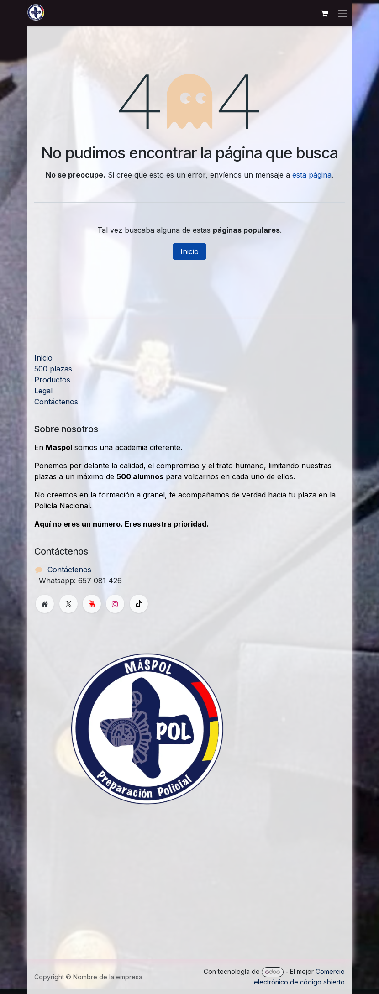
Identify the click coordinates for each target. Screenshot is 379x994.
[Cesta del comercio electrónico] (324, 13)
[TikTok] (139, 604)
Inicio (189, 251)
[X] (68, 604)
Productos (52, 379)
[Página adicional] (45, 604)
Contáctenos (56, 401)
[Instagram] (115, 604)
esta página (312, 174)
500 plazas (53, 368)
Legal (43, 390)
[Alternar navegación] (342, 13)
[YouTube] (92, 604)
